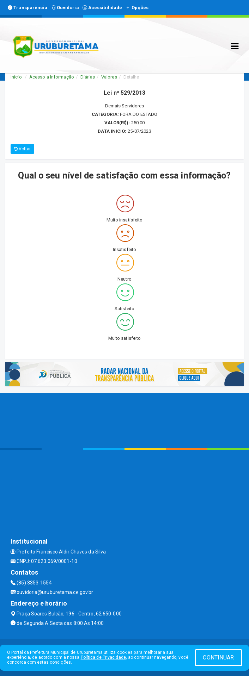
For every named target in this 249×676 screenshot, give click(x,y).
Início (16, 77)
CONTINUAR (218, 657)
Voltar (22, 148)
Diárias (87, 77)
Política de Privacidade (103, 657)
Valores (109, 77)
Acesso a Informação (51, 77)
